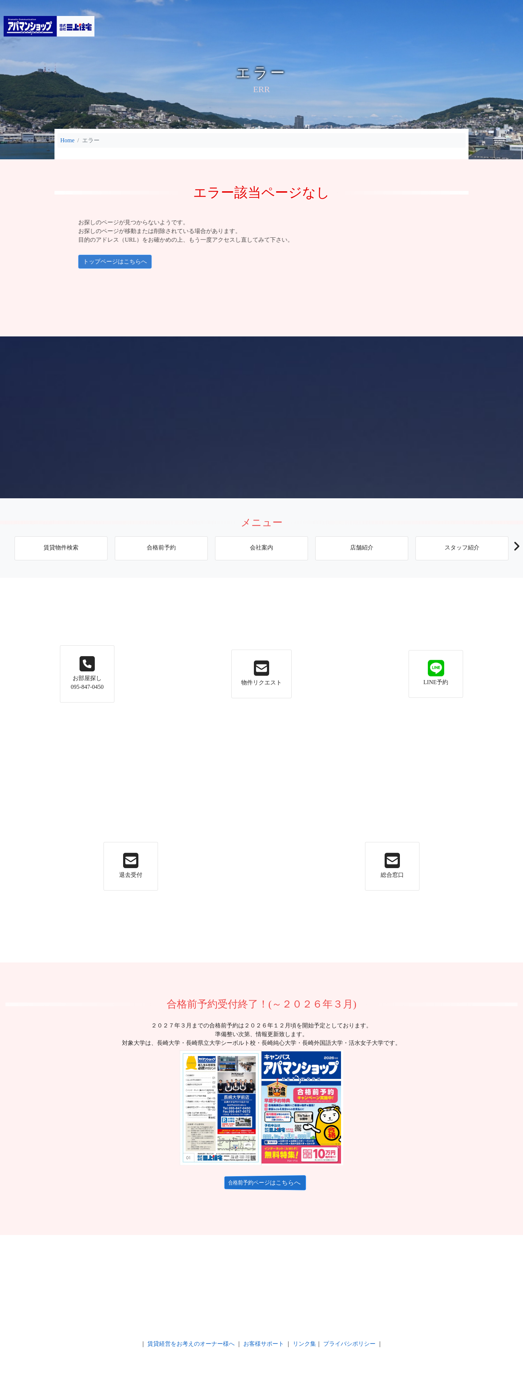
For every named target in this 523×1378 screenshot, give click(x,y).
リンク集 (304, 1344)
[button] (516, 548)
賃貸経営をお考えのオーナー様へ (191, 1344)
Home (67, 140)
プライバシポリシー (349, 1344)
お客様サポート (263, 1344)
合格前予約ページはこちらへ (256, 1182)
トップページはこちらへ (76, 261)
